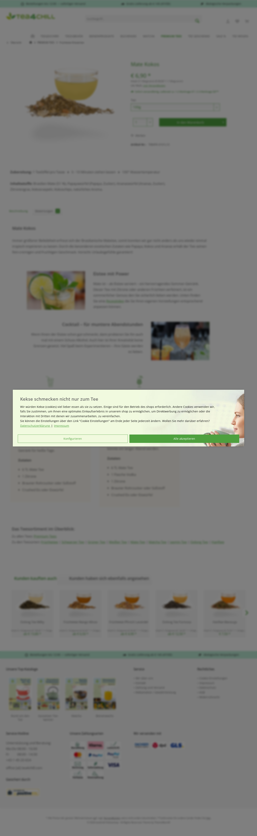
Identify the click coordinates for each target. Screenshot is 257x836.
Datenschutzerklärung (35, 426)
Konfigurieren (73, 439)
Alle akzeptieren (184, 439)
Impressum (61, 426)
